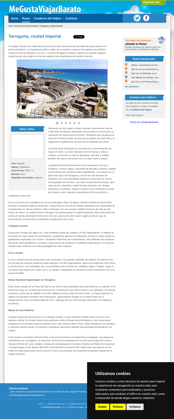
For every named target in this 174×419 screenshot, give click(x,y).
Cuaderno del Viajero (48, 18)
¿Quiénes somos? (56, 403)
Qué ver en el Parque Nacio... (142, 82)
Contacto (71, 18)
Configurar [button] (135, 406)
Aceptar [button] (102, 406)
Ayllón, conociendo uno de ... (142, 65)
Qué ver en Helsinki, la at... (141, 73)
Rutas (26, 18)
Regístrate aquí (151, 2)
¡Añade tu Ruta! (136, 44)
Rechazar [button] (118, 406)
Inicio (14, 18)
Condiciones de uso (78, 403)
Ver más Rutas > (132, 87)
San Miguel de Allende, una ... (143, 77)
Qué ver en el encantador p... (142, 69)
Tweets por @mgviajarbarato (144, 122)
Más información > (135, 115)
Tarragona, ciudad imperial (51, 26)
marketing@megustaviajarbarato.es (27, 395)
